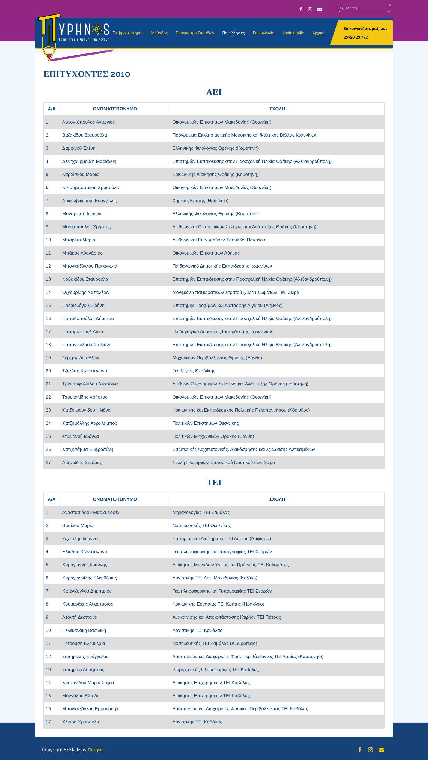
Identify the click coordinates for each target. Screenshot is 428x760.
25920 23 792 (356, 37)
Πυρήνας (96, 750)
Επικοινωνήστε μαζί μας (365, 28)
